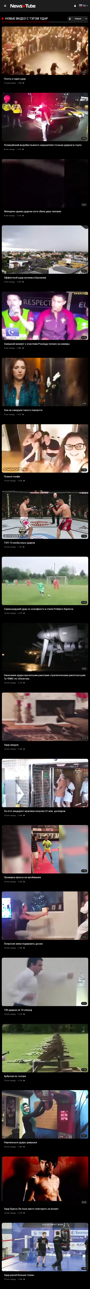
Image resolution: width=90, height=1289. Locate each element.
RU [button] (82, 5)
